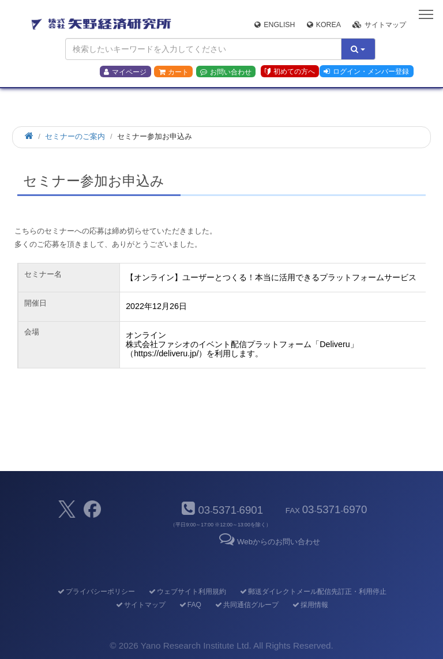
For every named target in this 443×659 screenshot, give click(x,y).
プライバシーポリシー (95, 592)
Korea (324, 25)
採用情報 (309, 605)
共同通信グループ (246, 605)
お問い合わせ (225, 72)
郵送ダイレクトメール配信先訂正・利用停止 (312, 592)
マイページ (125, 72)
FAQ (189, 605)
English (274, 25)
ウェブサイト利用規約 (187, 592)
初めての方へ (290, 71)
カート (174, 72)
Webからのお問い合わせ (268, 541)
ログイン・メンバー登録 (366, 71)
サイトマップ (379, 25)
